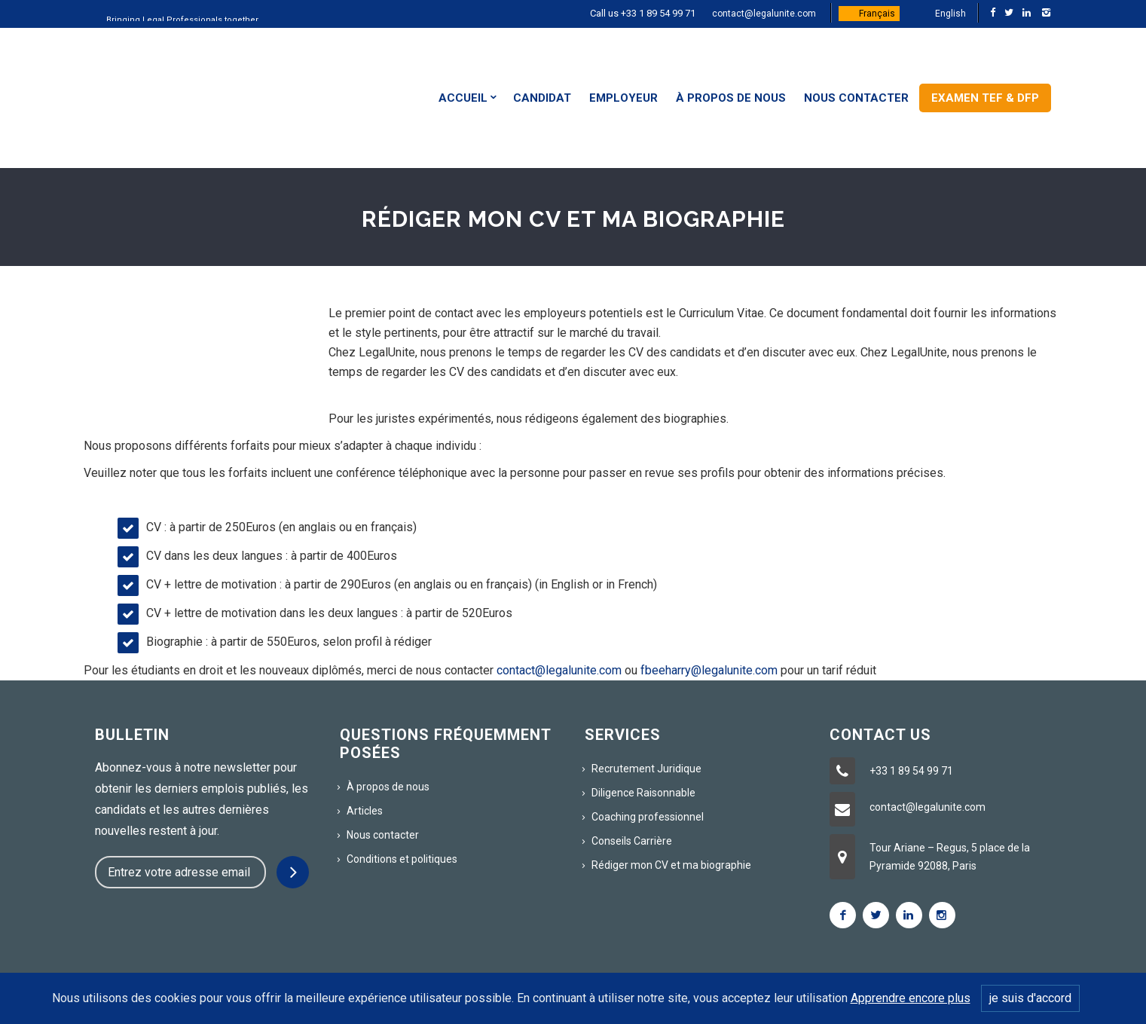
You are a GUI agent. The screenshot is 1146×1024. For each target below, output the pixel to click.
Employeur (623, 98)
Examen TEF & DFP (985, 98)
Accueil (463, 98)
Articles (365, 811)
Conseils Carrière (631, 841)
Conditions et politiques (402, 859)
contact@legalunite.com (764, 13)
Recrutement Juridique (646, 769)
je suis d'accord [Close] (1030, 998)
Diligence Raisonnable (643, 793)
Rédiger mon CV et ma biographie (671, 865)
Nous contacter (856, 98)
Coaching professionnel (647, 817)
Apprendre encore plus (910, 998)
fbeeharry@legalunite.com (709, 670)
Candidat (542, 98)
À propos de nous (731, 98)
